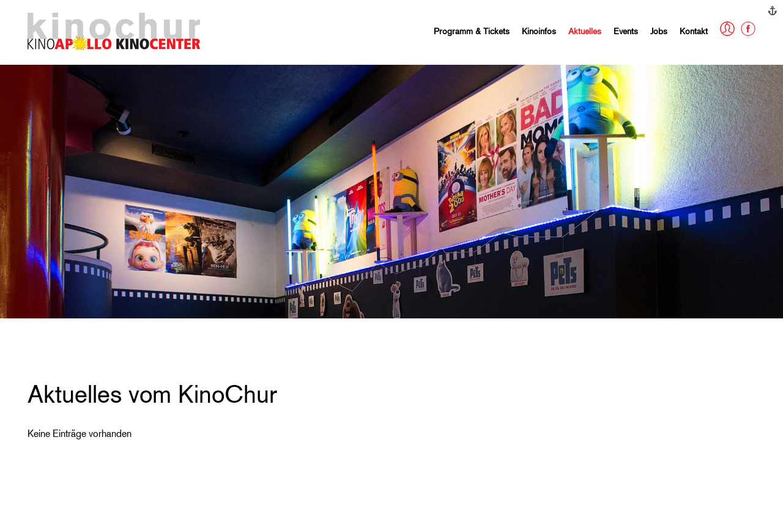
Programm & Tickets (472, 31)
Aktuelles (584, 31)
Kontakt (694, 31)
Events (626, 31)
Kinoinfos (539, 31)
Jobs (658, 31)
